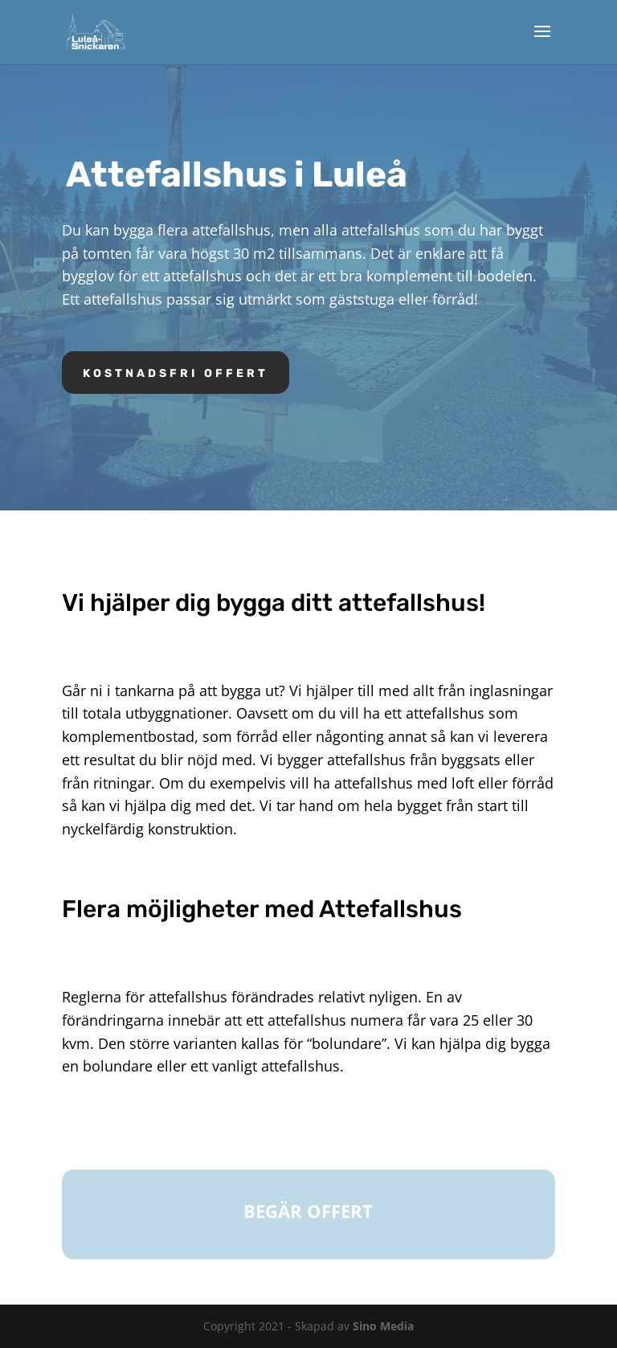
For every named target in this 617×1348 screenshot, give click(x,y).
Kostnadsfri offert (175, 373)
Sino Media (383, 1326)
